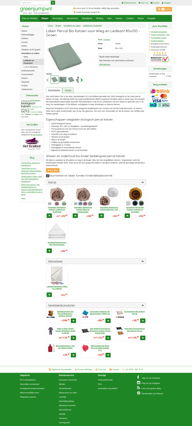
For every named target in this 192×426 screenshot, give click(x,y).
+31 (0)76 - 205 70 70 (132, 369)
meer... (23, 198)
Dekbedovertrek (28, 71)
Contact (114, 369)
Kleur (100, 44)
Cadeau (130, 18)
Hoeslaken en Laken (30, 53)
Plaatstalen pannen (28, 397)
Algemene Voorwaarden (60, 369)
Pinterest (150, 393)
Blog (149, 388)
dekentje (24, 109)
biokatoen (35, 100)
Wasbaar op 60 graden (30, 50)
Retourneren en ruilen (68, 393)
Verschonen (72, 18)
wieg (41, 114)
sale (32, 114)
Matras (24, 31)
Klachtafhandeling (66, 401)
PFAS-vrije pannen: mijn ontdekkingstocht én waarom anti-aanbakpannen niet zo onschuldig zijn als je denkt (32, 190)
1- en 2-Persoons (30, 67)
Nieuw (141, 18)
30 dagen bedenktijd (159, 32)
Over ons (100, 369)
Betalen (62, 384)
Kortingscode (64, 422)
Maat (100, 48)
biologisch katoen (28, 104)
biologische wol (37, 107)
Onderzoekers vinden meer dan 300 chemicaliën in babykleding (31, 179)
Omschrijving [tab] (54, 90)
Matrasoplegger (27, 35)
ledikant (28, 114)
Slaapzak (25, 82)
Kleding (99, 18)
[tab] (96, 182)
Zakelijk (62, 414)
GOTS (25, 111)
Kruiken (24, 86)
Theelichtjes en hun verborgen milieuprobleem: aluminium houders (31, 170)
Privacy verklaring (83, 369)
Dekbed (24, 38)
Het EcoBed (37, 135)
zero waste (24, 117)
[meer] (47, 175)
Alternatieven (104, 64)
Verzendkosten (65, 388)
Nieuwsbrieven (65, 410)
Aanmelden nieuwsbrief (107, 388)
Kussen (24, 42)
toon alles (53, 170)
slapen (36, 114)
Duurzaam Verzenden (68, 380)
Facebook (148, 377)
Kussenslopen (27, 74)
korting (40, 112)
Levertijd (62, 397)
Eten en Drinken (29, 18)
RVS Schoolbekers (28, 380)
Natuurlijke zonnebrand (29, 384)
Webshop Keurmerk (67, 405)
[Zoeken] (53, 3)
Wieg (25, 57)
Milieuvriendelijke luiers (29, 393)
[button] (48, 80)
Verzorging (57, 18)
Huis (109, 18)
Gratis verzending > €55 (160, 35)
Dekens (24, 78)
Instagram (148, 382)
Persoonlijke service (159, 38)
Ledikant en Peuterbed (28, 61)
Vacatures (63, 418)
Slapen (44, 18)
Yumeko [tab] (68, 90)
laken (23, 114)
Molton (24, 46)
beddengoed (25, 101)
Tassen (118, 18)
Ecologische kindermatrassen (32, 388)
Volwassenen (27, 89)
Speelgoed (87, 18)
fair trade (30, 109)
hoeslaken (33, 112)
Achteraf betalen (157, 41)
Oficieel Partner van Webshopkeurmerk (160, 59)
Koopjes (151, 18)
